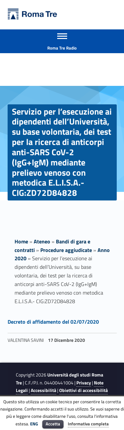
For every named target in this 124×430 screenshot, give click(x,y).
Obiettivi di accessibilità (83, 390)
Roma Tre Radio (62, 48)
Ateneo (42, 241)
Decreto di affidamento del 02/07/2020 (53, 322)
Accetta (53, 423)
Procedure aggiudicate (66, 250)
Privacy (83, 382)
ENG (34, 423)
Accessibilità (43, 390)
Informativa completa (88, 423)
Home (21, 241)
